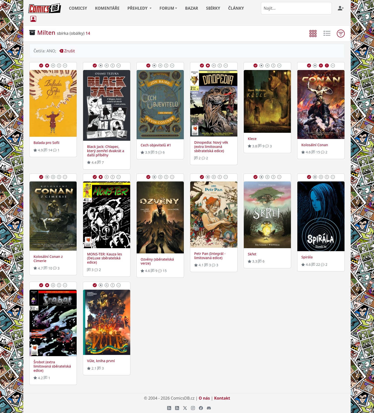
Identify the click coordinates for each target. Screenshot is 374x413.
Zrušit (67, 51)
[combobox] (296, 8)
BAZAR (191, 8)
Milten (46, 32)
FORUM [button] (166, 8)
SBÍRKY (213, 8)
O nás (204, 398)
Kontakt (222, 398)
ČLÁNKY (236, 8)
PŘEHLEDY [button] (138, 8)
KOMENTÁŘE (107, 8)
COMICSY (78, 8)
